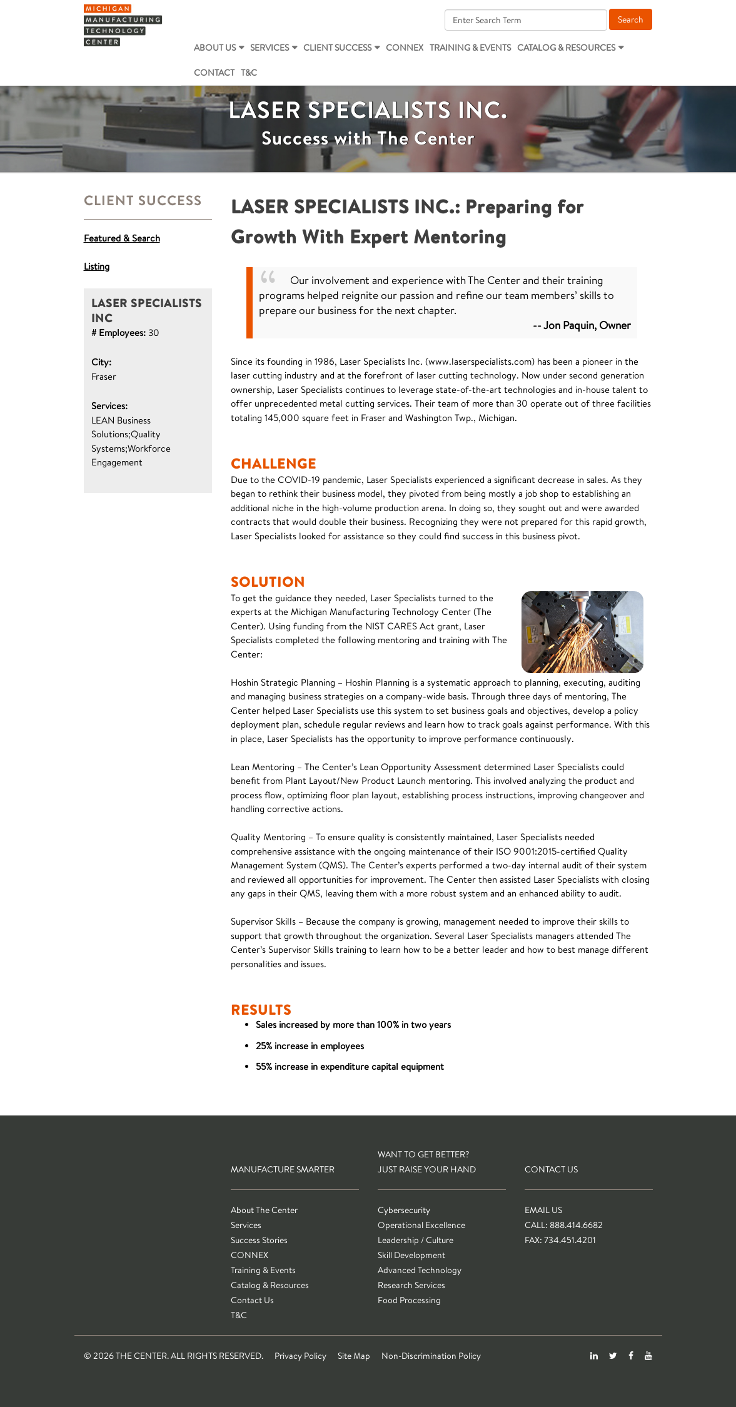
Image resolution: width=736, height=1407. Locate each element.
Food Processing (409, 1300)
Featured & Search (122, 238)
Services (269, 47)
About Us (215, 47)
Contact (214, 72)
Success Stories (259, 1240)
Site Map (354, 1355)
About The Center (264, 1210)
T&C (249, 72)
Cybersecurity (404, 1210)
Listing (96, 266)
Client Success (337, 47)
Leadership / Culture (415, 1240)
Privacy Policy (300, 1355)
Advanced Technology (419, 1270)
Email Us (543, 1210)
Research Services (411, 1285)
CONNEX (404, 47)
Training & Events (470, 47)
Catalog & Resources (566, 47)
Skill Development (411, 1255)
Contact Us (252, 1300)
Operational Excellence (421, 1225)
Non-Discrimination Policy (431, 1355)
